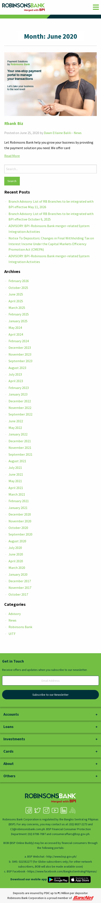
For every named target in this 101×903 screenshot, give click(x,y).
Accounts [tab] (11, 714)
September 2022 (20, 414)
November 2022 (20, 408)
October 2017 (18, 594)
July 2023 (15, 374)
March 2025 (17, 307)
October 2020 (18, 528)
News (78, 133)
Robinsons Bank (20, 627)
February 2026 (19, 281)
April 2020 (16, 561)
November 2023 (20, 354)
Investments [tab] (14, 738)
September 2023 (20, 361)
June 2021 (16, 474)
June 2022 (16, 421)
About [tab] (8, 763)
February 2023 (19, 388)
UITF (12, 634)
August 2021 (17, 461)
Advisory (15, 614)
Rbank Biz (13, 123)
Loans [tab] (8, 726)
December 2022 (20, 401)
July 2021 (15, 467)
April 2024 (16, 334)
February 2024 (19, 341)
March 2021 (17, 494)
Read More (12, 156)
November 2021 (20, 447)
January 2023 (18, 394)
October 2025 (18, 287)
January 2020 (18, 574)
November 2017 (20, 587)
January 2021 (18, 508)
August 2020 (17, 541)
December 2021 (20, 441)
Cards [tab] (8, 751)
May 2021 (15, 481)
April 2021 (16, 488)
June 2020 (16, 554)
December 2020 (20, 514)
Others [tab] (9, 775)
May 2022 (15, 427)
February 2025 (19, 314)
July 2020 (15, 547)
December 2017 (20, 581)
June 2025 (16, 294)
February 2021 (19, 501)
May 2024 (15, 327)
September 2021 (20, 454)
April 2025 (16, 301)
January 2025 (18, 321)
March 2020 (17, 567)
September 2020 (20, 534)
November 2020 (20, 521)
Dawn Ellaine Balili (57, 133)
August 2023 (17, 368)
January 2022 (18, 434)
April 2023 (16, 381)
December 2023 (20, 347)
